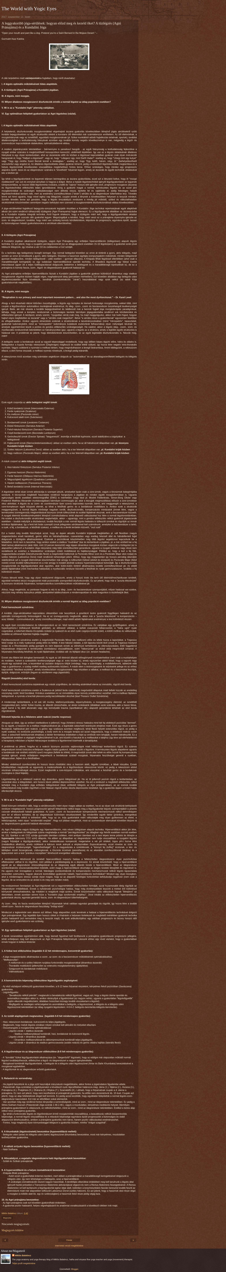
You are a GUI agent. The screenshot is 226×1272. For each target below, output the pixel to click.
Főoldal (69, 1240)
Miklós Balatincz (23, 1255)
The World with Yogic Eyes (28, 8)
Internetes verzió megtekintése (69, 1246)
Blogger (74, 1269)
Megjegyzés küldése (12, 1230)
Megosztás (7, 1218)
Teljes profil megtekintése (23, 1263)
